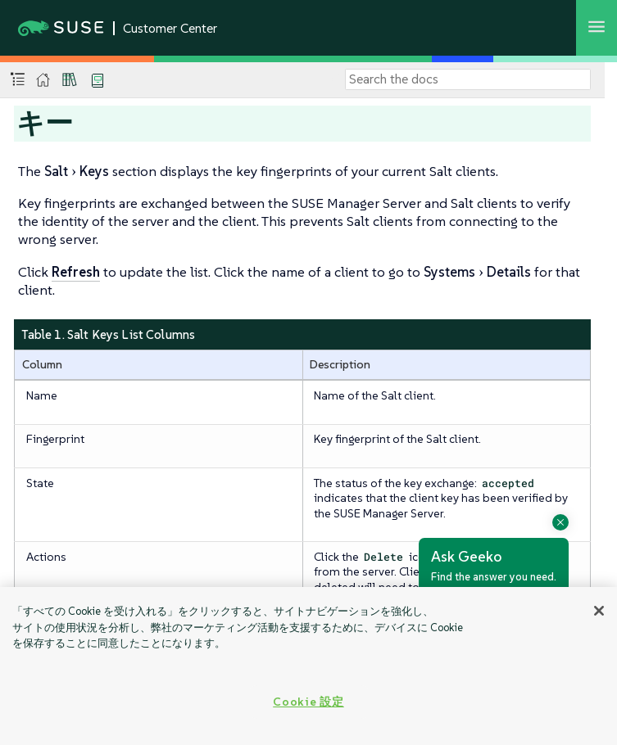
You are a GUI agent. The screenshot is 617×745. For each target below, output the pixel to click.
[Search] (468, 79)
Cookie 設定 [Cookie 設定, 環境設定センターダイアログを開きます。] (308, 701)
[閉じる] (599, 611)
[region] (308, 666)
